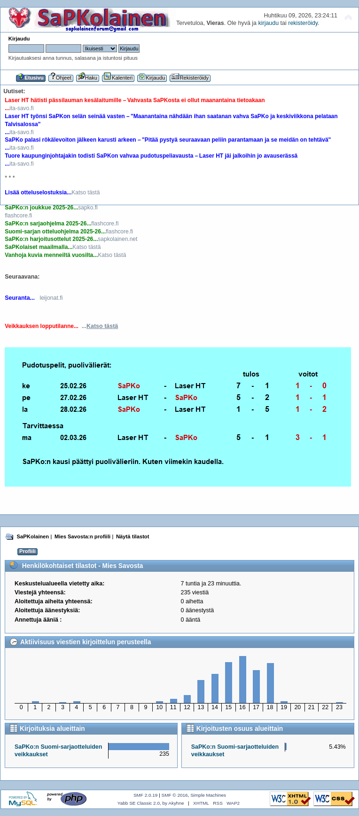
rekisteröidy (303, 23)
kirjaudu (268, 23)
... (100, 326)
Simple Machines (208, 795)
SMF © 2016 (175, 795)
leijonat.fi (50, 298)
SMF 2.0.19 (145, 795)
